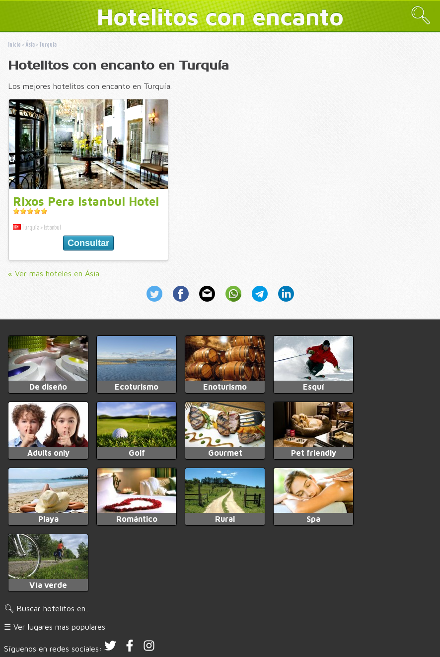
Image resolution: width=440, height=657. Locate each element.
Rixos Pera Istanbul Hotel (86, 201)
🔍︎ (420, 15)
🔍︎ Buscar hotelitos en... (47, 608)
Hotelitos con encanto (220, 16)
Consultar (88, 243)
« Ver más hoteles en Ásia (53, 273)
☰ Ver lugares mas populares (54, 626)
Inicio (14, 45)
